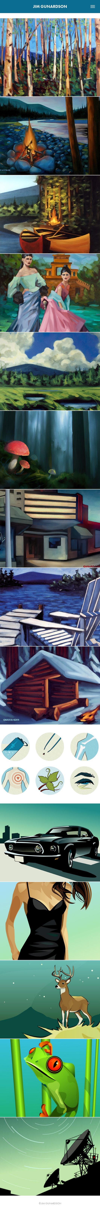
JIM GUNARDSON (50, 6)
